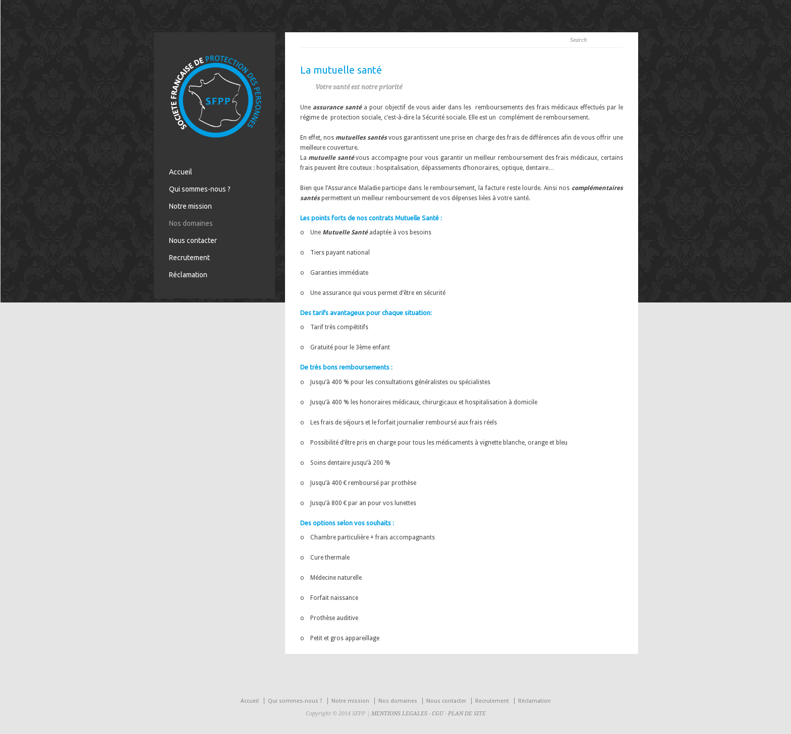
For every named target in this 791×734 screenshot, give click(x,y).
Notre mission (190, 206)
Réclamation (188, 274)
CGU (437, 713)
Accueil (180, 171)
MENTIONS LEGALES (399, 713)
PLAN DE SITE (467, 713)
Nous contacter (193, 240)
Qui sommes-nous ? (200, 189)
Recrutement (189, 257)
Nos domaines (191, 223)
